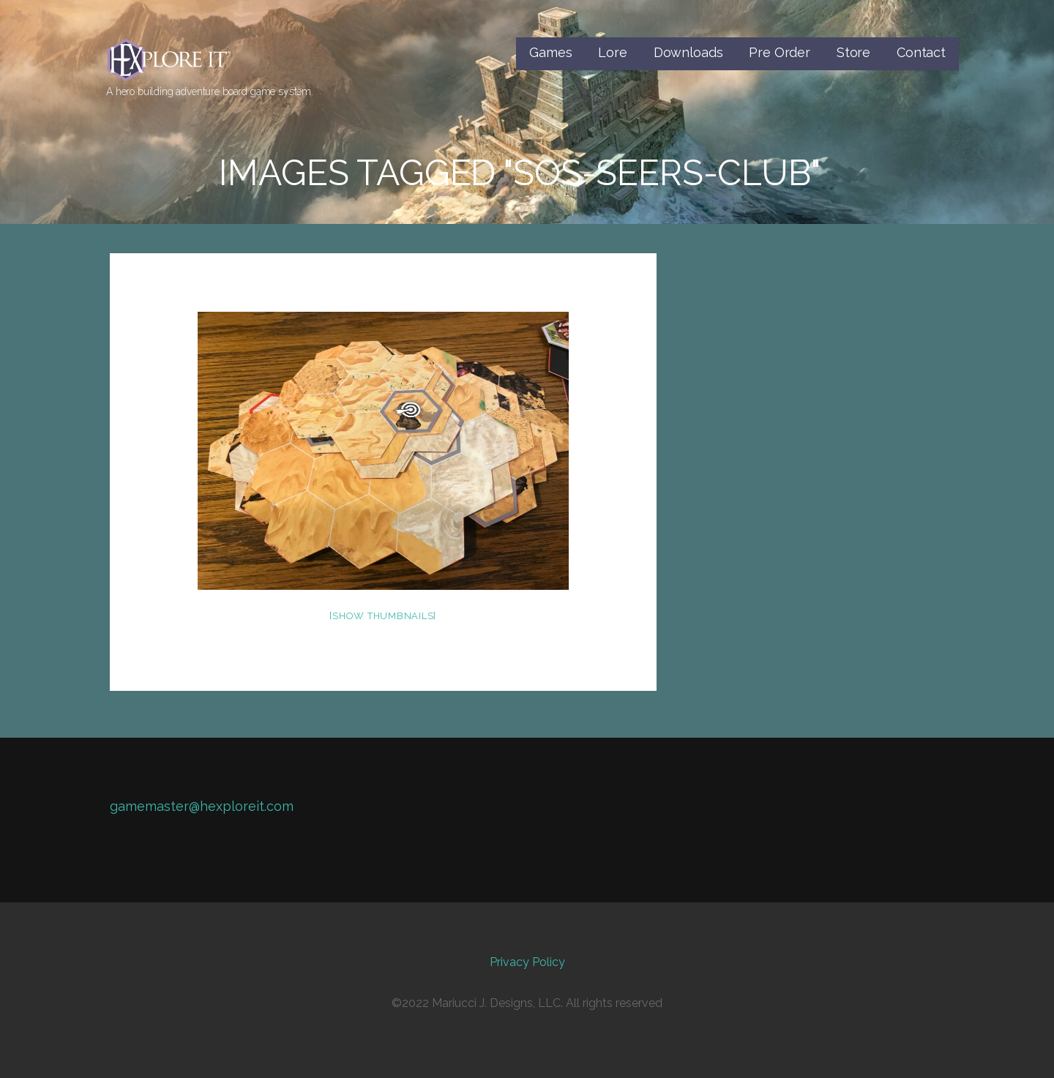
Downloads (688, 52)
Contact (921, 52)
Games (550, 52)
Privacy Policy (527, 962)
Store (853, 52)
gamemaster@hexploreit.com (202, 806)
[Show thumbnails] (382, 615)
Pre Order (779, 52)
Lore (612, 52)
